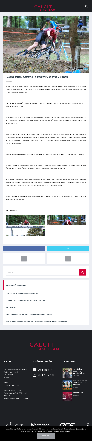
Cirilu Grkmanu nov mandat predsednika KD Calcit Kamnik (29, 314)
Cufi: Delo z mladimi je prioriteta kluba (22, 293)
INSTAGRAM (43, 375)
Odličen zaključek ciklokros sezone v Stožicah (25, 300)
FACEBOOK (42, 370)
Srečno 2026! (11, 307)
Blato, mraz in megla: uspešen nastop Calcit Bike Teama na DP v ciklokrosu (36, 321)
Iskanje (82, 272)
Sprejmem (46, 436)
